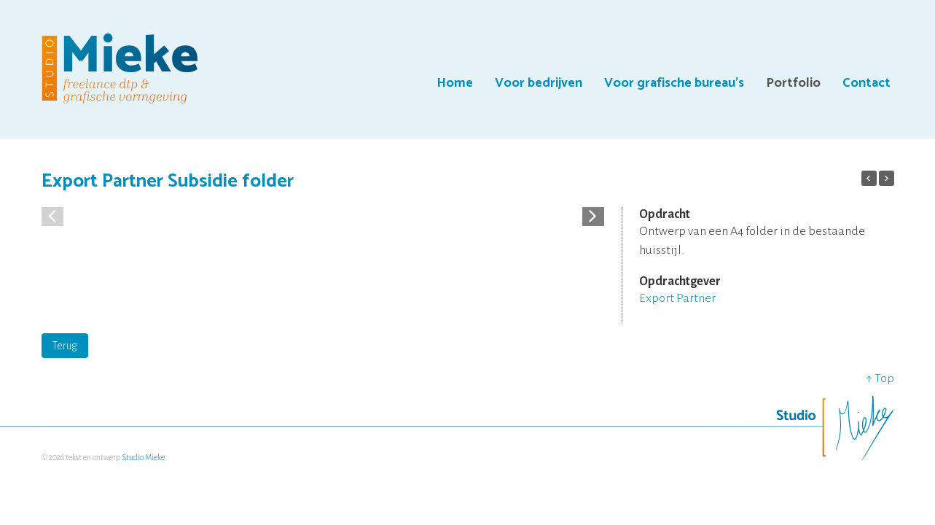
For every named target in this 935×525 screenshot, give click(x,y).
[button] (593, 215)
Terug (64, 345)
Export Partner (677, 298)
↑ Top (880, 378)
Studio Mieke (143, 457)
